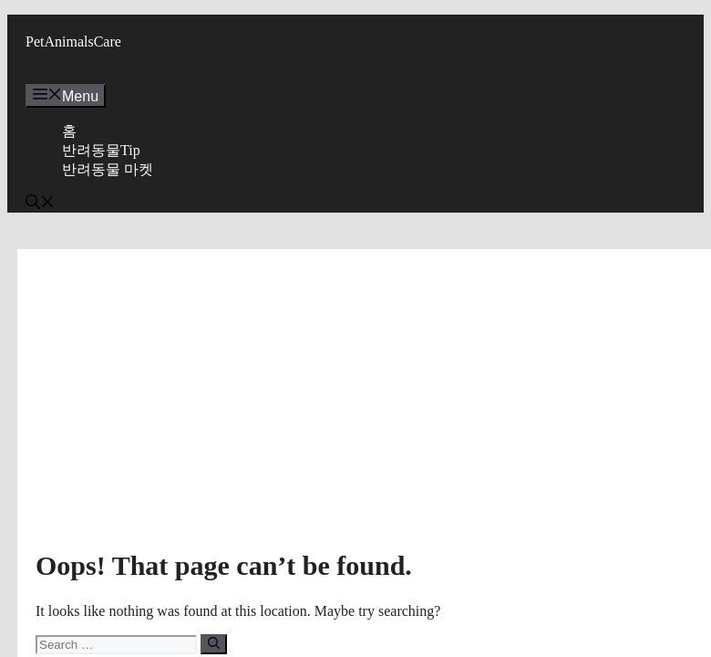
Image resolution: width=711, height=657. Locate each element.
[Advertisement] (364, 404)
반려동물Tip (101, 150)
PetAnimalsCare (73, 41)
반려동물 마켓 (107, 169)
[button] (40, 204)
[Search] (214, 644)
